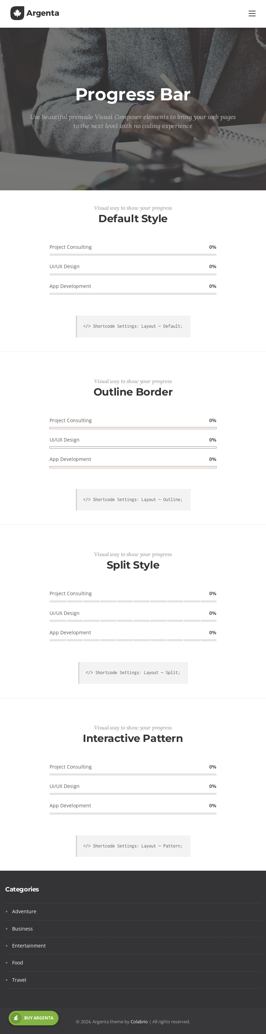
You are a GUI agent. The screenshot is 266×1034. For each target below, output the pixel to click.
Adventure (24, 911)
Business (22, 928)
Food (17, 962)
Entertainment (29, 945)
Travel (19, 980)
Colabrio (139, 1021)
